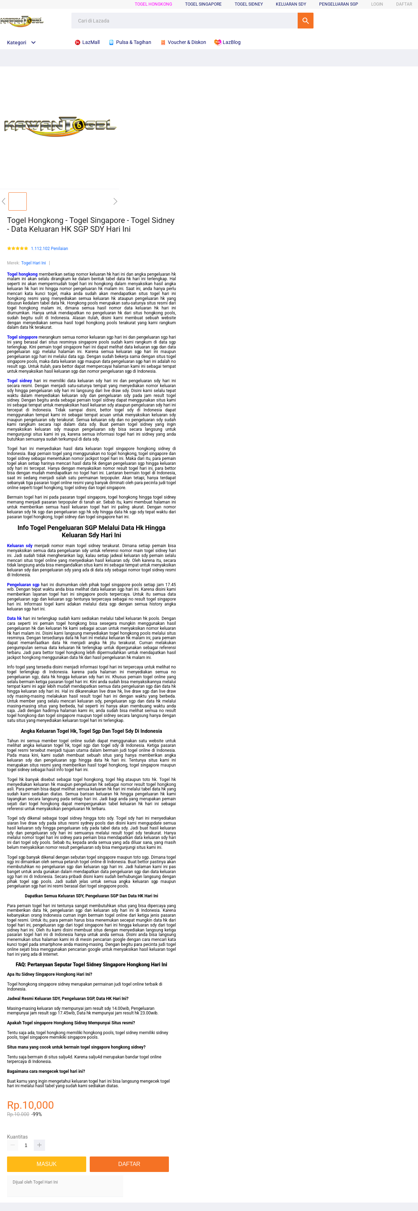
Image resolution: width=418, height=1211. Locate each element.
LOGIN (377, 4)
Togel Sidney (249, 4)
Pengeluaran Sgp (338, 4)
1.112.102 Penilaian (49, 248)
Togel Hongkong (153, 4)
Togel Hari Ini (33, 263)
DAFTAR (404, 4)
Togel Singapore (203, 4)
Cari (306, 20)
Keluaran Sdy (291, 4)
